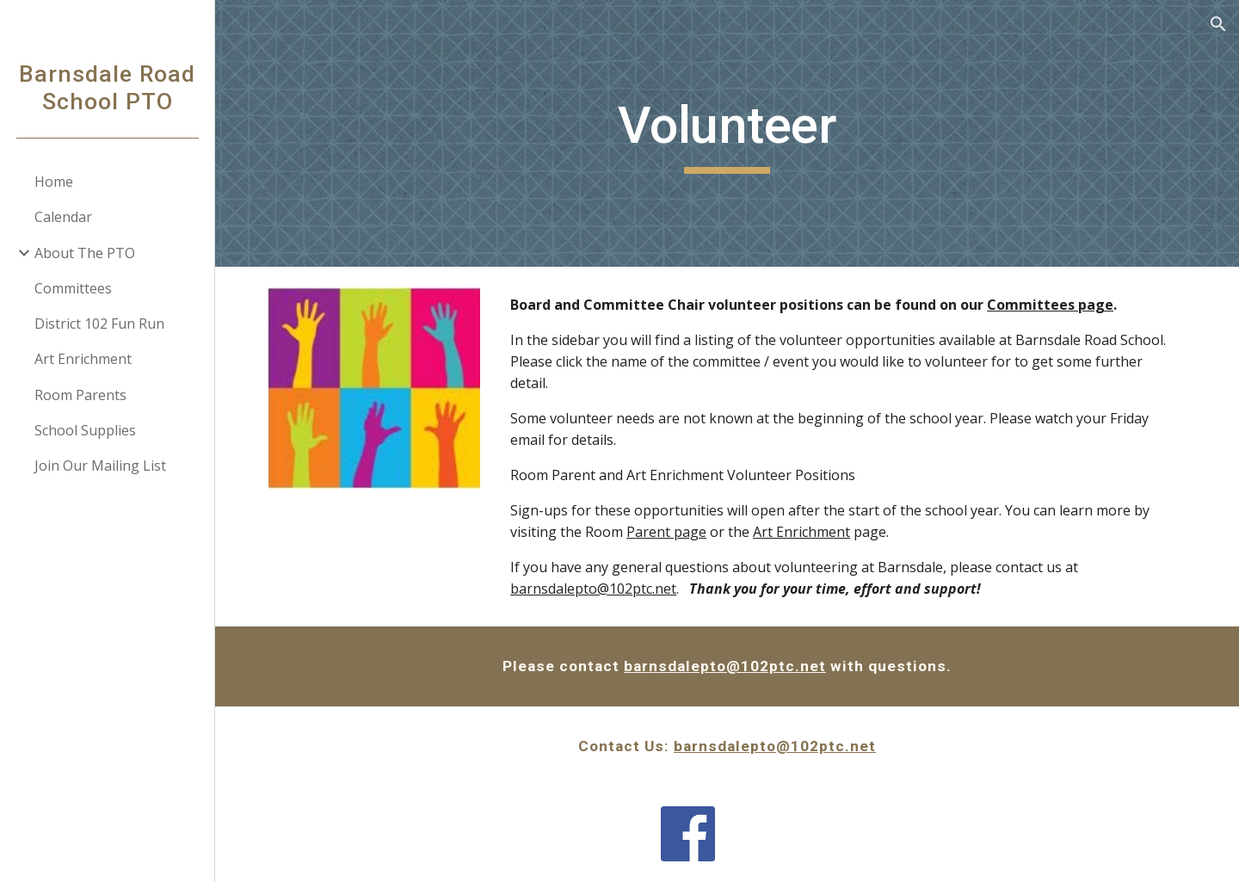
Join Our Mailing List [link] (100, 465)
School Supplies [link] (85, 430)
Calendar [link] (63, 216)
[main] (727, 133)
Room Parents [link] (80, 394)
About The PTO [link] (84, 253)
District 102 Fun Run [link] (99, 323)
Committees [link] (73, 288)
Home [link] (53, 181)
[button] (1218, 24)
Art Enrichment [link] (83, 358)
